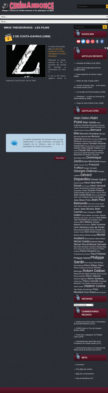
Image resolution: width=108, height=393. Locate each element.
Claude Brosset (100, 146)
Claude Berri (79, 146)
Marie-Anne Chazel (93, 230)
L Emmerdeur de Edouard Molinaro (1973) (90, 323)
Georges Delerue (85, 171)
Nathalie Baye (101, 247)
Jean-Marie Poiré (82, 200)
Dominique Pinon (80, 158)
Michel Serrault (97, 244)
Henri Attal (89, 182)
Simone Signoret (80, 279)
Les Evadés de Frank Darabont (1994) (91, 92)
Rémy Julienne (93, 276)
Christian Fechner (97, 143)
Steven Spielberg (95, 278)
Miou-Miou (77, 247)
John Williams (85, 222)
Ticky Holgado (85, 283)
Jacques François (95, 190)
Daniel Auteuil (78, 153)
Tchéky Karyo (78, 281)
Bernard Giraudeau (89, 133)
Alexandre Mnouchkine (90, 125)
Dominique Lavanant (91, 155)
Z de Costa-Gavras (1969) (31, 36)
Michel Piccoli (81, 244)
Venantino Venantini (97, 283)
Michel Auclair (90, 235)
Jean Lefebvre (86, 215)
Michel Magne (98, 242)
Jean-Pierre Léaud (80, 206)
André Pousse (95, 127)
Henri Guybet (86, 186)
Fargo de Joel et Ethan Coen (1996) (90, 103)
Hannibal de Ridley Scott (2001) (89, 63)
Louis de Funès (96, 227)
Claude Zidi (84, 150)
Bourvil (85, 139)
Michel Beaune (89, 239)
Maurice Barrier (79, 235)
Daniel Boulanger (89, 153)
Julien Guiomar (98, 224)
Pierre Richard (79, 265)
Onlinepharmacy (82, 341)
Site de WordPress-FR (84, 378)
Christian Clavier (81, 143)
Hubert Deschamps (81, 188)
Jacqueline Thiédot (80, 190)
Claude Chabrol (93, 148)
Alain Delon (81, 118)
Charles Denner (87, 141)
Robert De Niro (79, 274)
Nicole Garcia (78, 249)
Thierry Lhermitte (91, 281)
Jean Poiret (92, 218)
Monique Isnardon (89, 247)
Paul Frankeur (85, 254)
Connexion (80, 365)
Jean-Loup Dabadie (97, 197)
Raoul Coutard (79, 268)
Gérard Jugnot (98, 179)
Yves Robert (90, 292)
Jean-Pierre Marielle (93, 206)
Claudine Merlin (97, 150)
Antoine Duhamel (84, 130)
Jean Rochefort (80, 220)
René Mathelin (89, 268)
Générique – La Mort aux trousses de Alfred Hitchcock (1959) (89, 97)
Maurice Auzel (100, 232)
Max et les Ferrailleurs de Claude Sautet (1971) (87, 342)
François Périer (83, 165)
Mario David (89, 232)
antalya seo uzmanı (83, 322)
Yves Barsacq (87, 289)
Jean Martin (95, 215)
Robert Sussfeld (102, 274)
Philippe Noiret (82, 258)
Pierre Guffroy (88, 262)
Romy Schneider (80, 276)
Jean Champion (89, 212)
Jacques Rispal (79, 193)
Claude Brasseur (90, 146)
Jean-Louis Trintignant (81, 197)
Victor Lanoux (78, 286)
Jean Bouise (87, 208)
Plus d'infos (60, 158)
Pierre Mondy (98, 263)
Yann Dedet (78, 289)
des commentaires (85, 374)
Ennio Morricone (90, 161)
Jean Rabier (101, 218)
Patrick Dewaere (88, 251)
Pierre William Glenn (94, 265)
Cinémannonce (81, 348)
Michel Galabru (82, 241)
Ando (78, 335)
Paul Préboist (98, 253)
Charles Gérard (97, 141)
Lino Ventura (81, 227)
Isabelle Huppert (96, 188)
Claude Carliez (80, 148)
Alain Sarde (89, 122)
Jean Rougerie (92, 220)
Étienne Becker (101, 292)
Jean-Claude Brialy (83, 195)
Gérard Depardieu (83, 177)
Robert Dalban (94, 271)
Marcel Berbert (79, 230)
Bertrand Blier (86, 136)
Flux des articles (84, 369)
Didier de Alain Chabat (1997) (88, 81)
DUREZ (79, 328)
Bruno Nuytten (93, 139)
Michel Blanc (100, 239)
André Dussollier (84, 127)
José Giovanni (85, 224)
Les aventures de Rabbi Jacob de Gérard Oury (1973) (89, 349)
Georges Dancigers (90, 168)
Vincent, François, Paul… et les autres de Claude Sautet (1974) (89, 86)
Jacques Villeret (101, 192)
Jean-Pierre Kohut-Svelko (96, 204)
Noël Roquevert (94, 249)
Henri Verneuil (97, 185)
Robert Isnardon (90, 274)
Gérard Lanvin (79, 183)
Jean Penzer (84, 218)
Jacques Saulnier (90, 192)
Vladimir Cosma (94, 286)
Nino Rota (86, 249)
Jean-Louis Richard (99, 195)
